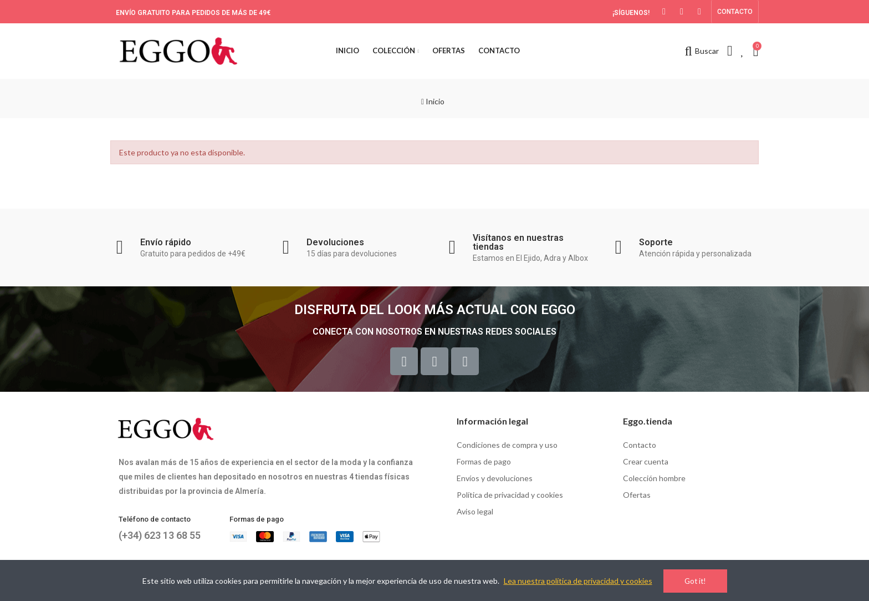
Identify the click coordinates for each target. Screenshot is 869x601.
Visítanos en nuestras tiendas (518, 242)
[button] (735, 11)
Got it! (695, 581)
